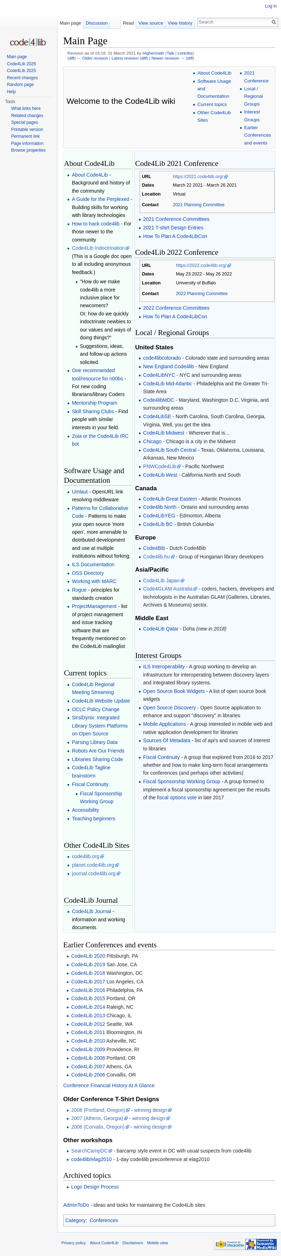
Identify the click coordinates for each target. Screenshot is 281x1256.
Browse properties (28, 150)
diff (71, 58)
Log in (271, 6)
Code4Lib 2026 (21, 63)
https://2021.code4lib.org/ (198, 176)
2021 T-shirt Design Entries (173, 228)
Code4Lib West (160, 475)
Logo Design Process (95, 1187)
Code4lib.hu (156, 556)
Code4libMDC (158, 400)
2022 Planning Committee (202, 293)
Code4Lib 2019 (88, 964)
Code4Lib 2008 (88, 1058)
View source (151, 23)
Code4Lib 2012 (88, 1024)
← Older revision (92, 58)
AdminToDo (76, 1205)
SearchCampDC (89, 1151)
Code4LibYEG (159, 515)
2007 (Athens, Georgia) (97, 1118)
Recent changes (22, 77)
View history (180, 23)
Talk (170, 53)
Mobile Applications (164, 724)
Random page (20, 84)
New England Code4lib (168, 366)
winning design (150, 1110)
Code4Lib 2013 (88, 1015)
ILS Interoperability (164, 666)
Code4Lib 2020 (88, 956)
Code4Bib (154, 548)
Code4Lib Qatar (161, 629)
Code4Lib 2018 (88, 973)
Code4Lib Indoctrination (98, 248)
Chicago (152, 441)
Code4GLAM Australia (168, 589)
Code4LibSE (157, 416)
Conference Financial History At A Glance (109, 1085)
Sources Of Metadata (166, 740)
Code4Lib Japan (161, 580)
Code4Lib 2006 (88, 1075)
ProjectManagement (94, 606)
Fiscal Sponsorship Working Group (181, 781)
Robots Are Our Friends (98, 751)
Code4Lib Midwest (163, 433)
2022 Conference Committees (176, 308)
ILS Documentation (93, 564)
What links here (26, 108)
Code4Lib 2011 (88, 1032)
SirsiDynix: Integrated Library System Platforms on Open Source (99, 725)
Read (128, 23)
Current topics (212, 104)
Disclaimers (132, 1243)
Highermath (153, 53)
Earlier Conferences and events (257, 135)
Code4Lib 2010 (88, 1041)
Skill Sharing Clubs (93, 411)
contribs (185, 53)
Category (75, 1220)
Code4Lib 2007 (88, 1066)
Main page (70, 23)
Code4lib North (159, 507)
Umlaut (79, 492)
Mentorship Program (94, 403)
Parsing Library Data (94, 742)
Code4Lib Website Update (101, 701)
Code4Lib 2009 (88, 1049)
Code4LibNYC (159, 375)
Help (11, 91)
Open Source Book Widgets (174, 691)
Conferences (104, 1220)
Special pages (24, 122)
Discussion (97, 23)
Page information (27, 143)
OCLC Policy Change (95, 709)
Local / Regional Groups (253, 96)
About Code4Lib (214, 73)
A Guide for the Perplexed (100, 199)
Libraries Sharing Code (97, 759)
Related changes (27, 115)
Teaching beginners (93, 818)
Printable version (27, 129)
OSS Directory (88, 573)
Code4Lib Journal (91, 911)
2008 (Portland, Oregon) (98, 1110)
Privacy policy (73, 1243)
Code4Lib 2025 (21, 70)
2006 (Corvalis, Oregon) (97, 1127)
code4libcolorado (162, 358)
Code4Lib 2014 (88, 1007)
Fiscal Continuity (90, 784)
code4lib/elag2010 (91, 1159)
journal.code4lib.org (93, 873)
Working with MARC (94, 581)
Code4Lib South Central (169, 450)
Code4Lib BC (158, 524)
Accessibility (85, 810)
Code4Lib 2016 (88, 990)
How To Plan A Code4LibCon (175, 236)
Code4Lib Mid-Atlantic (167, 383)
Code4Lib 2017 (88, 981)
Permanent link (25, 136)
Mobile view (157, 1243)
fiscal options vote (177, 797)
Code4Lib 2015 (88, 998)
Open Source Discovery (169, 707)
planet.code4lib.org (93, 865)
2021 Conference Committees (176, 219)
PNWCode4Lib (159, 466)
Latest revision (125, 58)
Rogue (79, 590)
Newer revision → (168, 58)
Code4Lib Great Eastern (170, 499)
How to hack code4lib (95, 224)
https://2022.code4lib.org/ (201, 265)
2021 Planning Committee (199, 204)
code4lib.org (85, 856)
